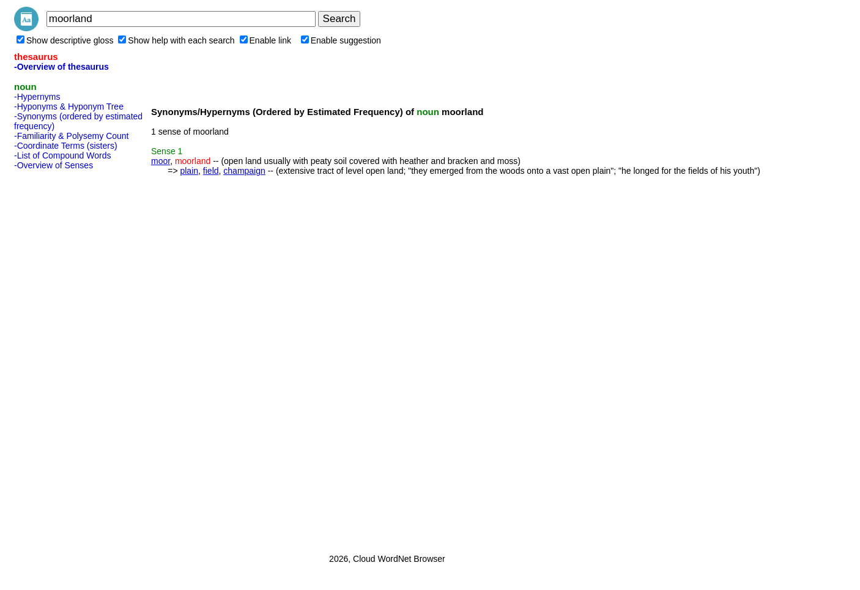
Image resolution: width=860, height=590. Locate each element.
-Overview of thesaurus (61, 67)
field (211, 171)
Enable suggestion (341, 40)
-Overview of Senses (53, 165)
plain (189, 171)
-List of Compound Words (62, 155)
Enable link (266, 40)
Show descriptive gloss (65, 40)
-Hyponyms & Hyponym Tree (69, 106)
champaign (244, 171)
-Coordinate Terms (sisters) (65, 146)
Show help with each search (176, 40)
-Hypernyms (37, 97)
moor (160, 161)
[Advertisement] (63, 358)
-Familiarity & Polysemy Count (71, 136)
